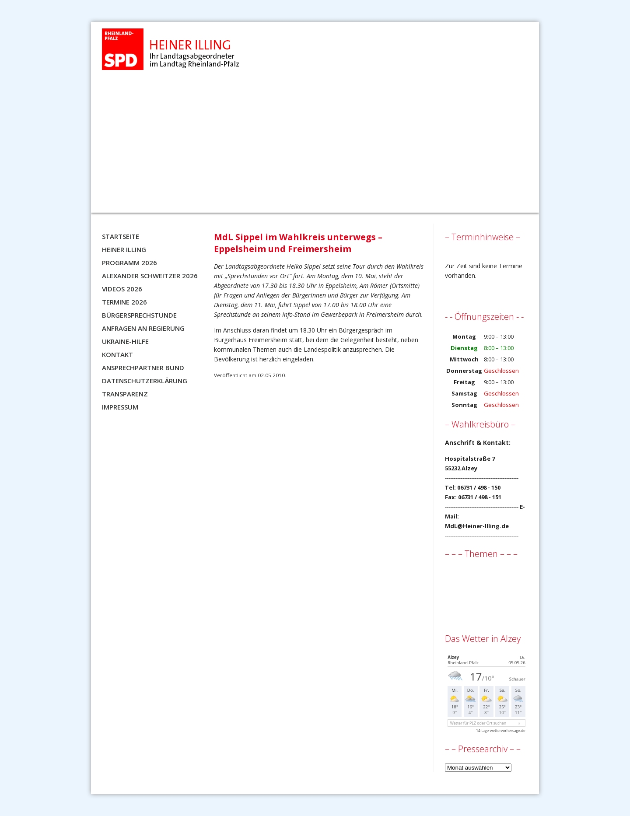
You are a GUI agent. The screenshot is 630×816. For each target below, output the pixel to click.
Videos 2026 (122, 288)
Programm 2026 (129, 262)
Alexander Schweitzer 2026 (150, 275)
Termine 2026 (124, 302)
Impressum (120, 407)
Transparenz (125, 393)
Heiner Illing (124, 249)
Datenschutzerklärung (144, 380)
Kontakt (117, 354)
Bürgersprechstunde (139, 315)
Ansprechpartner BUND (143, 367)
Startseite (120, 236)
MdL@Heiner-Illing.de (477, 526)
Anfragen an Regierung (143, 328)
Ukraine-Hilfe (125, 341)
